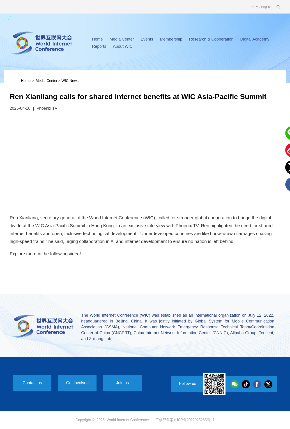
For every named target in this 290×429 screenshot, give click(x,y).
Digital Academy (254, 39)
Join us (122, 383)
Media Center (122, 39)
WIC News (70, 81)
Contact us (32, 383)
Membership (171, 39)
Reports (99, 46)
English (266, 7)
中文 (255, 7)
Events (147, 39)
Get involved (77, 383)
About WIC (123, 46)
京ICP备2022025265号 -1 (193, 420)
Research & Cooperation (211, 39)
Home (97, 39)
